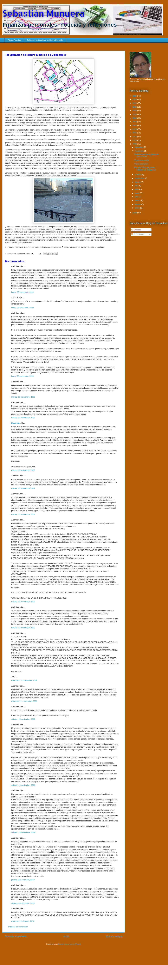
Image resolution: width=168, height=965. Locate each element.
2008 (135, 212)
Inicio (66, 936)
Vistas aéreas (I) (141, 164)
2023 (135, 103)
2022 (135, 107)
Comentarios (137, 234)
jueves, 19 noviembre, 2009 (23, 880)
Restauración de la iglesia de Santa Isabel (146, 155)
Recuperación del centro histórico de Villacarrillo (145, 168)
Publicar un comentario (18, 927)
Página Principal (14, 40)
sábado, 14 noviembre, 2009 (23, 719)
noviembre (139, 151)
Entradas (136, 230)
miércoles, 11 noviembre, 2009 (24, 680)
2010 (135, 140)
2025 (135, 96)
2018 (135, 122)
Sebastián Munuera (43, 13)
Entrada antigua (114, 936)
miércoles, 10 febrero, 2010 (22, 921)
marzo (138, 200)
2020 (135, 114)
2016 (135, 129)
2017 (135, 125)
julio (137, 186)
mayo (137, 193)
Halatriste (15, 423)
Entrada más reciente (15, 936)
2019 (135, 118)
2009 (135, 144)
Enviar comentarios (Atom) (69, 944)
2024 (135, 99)
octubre (138, 174)
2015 (135, 133)
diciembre (139, 147)
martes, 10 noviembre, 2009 (23, 397)
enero (137, 208)
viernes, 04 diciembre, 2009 (23, 903)
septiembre (140, 178)
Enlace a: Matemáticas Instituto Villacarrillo (45, 40)
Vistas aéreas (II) (141, 160)
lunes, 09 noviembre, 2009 (22, 292)
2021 (135, 110)
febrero (138, 204)
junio (137, 189)
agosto (138, 182)
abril (137, 197)
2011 (135, 136)
